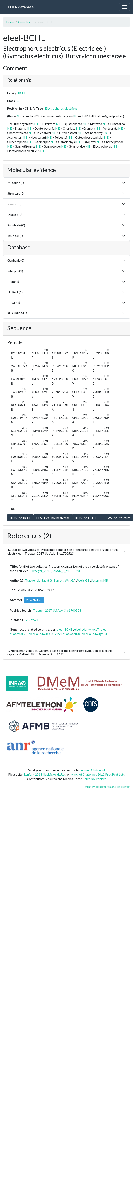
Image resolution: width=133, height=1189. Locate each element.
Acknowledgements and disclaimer (107, 786)
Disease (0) (14, 214)
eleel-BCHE (64, 629)
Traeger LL (32, 580)
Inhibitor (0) (15, 236)
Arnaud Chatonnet (93, 770)
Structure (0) (15, 193)
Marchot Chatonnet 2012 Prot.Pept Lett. (98, 774)
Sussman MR (99, 580)
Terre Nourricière (94, 779)
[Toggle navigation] (124, 7)
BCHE (22, 93)
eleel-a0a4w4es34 (41, 634)
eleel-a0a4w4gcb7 (86, 629)
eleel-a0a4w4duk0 (67, 634)
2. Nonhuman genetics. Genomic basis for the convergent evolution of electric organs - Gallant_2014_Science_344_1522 (59, 652)
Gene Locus (26, 22)
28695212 (33, 620)
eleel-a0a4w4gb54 (94, 634)
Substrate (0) (16, 225)
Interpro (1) (15, 271)
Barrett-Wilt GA (64, 580)
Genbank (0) (15, 260)
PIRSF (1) (13, 302)
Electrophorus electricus (61, 108)
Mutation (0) (16, 183)
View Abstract (34, 600)
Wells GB (83, 580)
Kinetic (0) (14, 204)
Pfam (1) (13, 281)
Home (10, 22)
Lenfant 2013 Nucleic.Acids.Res (45, 774)
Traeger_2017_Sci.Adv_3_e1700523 (56, 571)
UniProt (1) (15, 292)
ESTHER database (18, 7)
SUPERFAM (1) (17, 313)
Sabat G (47, 580)
